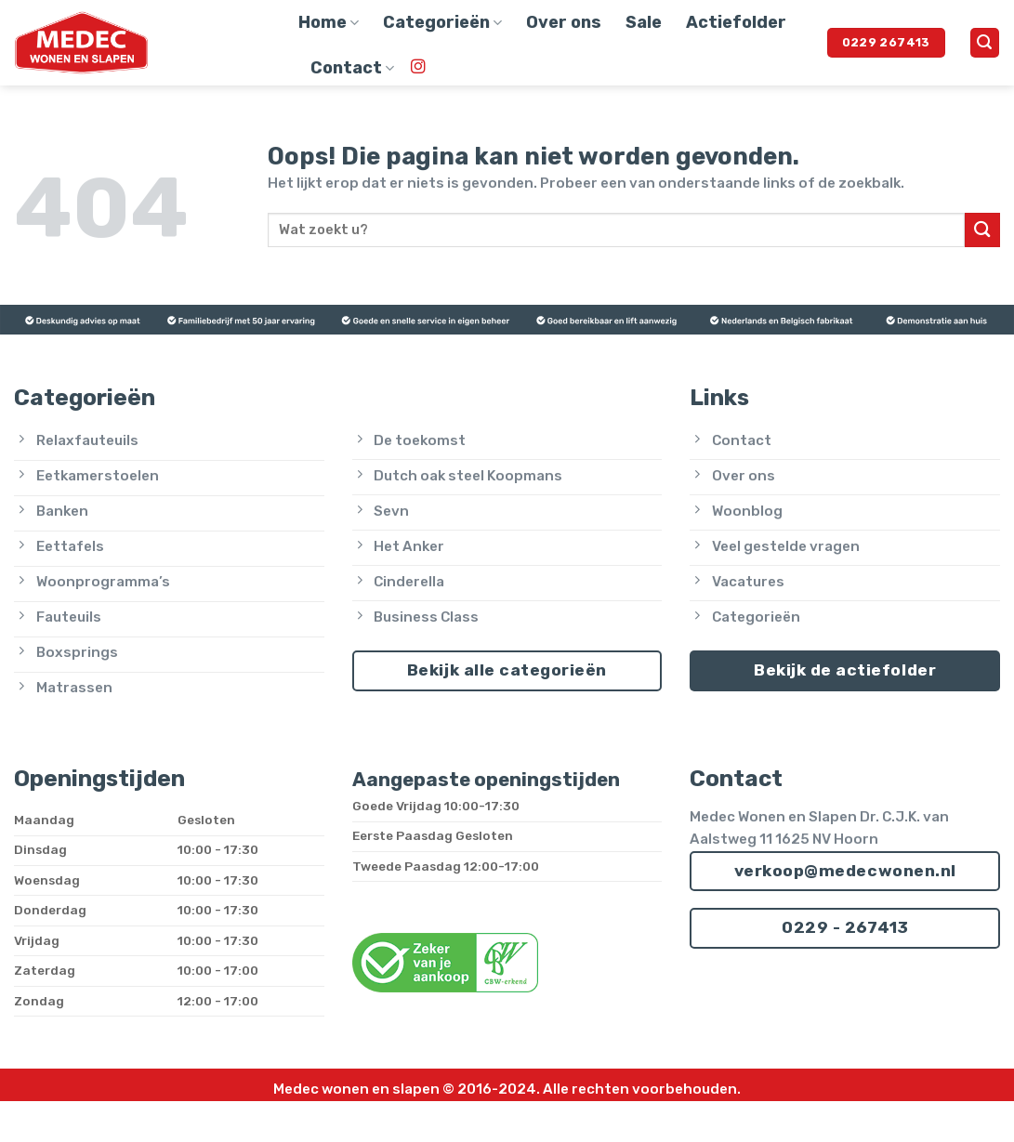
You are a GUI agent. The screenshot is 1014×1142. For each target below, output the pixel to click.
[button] (984, 42)
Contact (352, 68)
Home (328, 22)
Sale (644, 22)
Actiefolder (736, 22)
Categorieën (442, 22)
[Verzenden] (982, 230)
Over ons (563, 22)
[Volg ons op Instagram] (418, 67)
